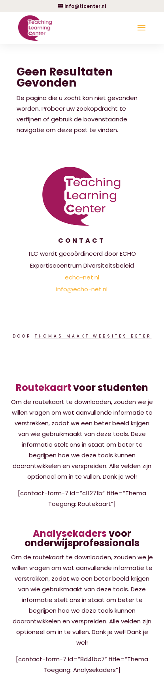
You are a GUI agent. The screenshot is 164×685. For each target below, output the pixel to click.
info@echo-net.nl (81, 289)
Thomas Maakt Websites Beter (93, 336)
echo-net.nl (82, 277)
